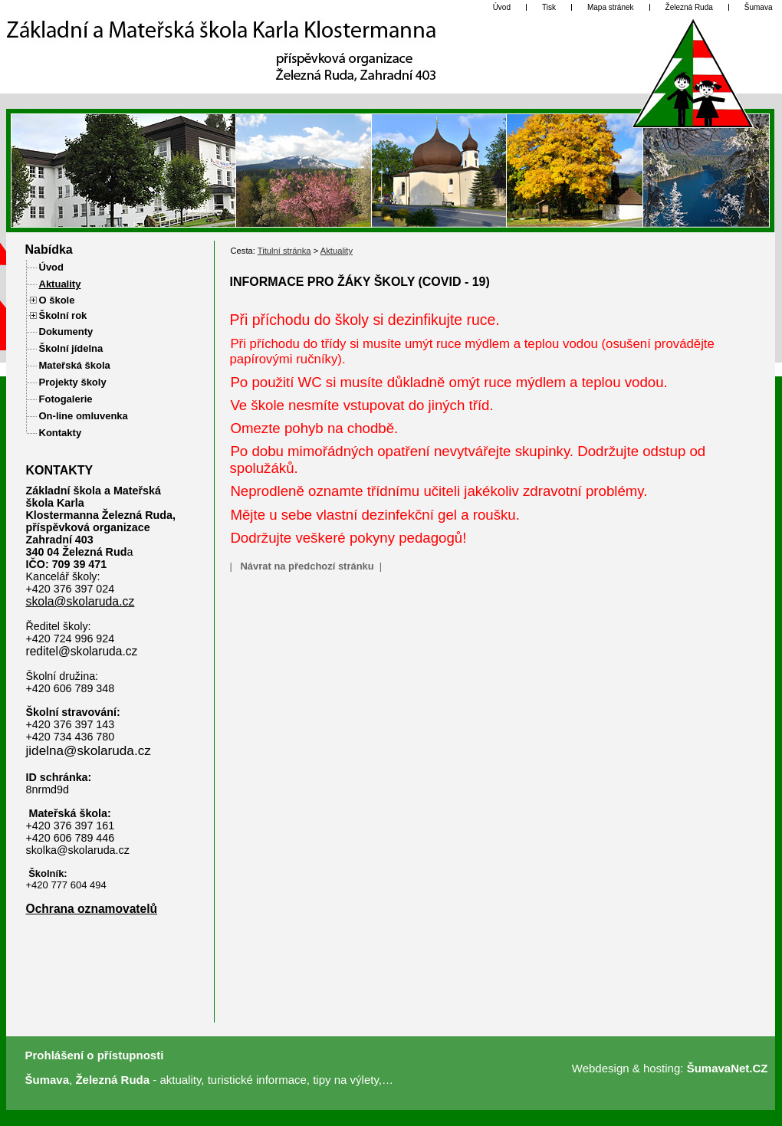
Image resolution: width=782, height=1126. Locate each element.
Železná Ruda (112, 1079)
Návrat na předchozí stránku (306, 566)
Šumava (47, 1079)
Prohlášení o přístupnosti (94, 1055)
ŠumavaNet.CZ (727, 1068)
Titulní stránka (284, 250)
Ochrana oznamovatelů (92, 908)
